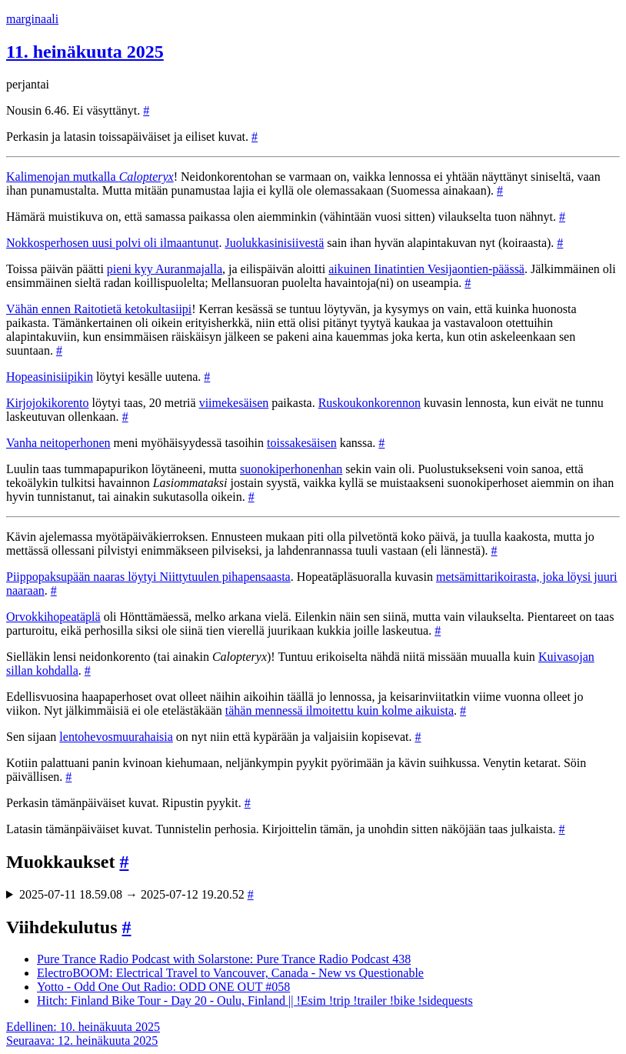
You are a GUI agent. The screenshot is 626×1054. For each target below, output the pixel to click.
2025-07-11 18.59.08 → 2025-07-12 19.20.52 (136, 894)
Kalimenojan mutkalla (90, 176)
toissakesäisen (302, 442)
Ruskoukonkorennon (369, 402)
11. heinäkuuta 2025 (85, 52)
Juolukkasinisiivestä (274, 242)
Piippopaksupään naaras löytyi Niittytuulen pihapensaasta (148, 576)
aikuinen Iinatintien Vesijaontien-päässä (426, 268)
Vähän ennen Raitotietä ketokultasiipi (98, 308)
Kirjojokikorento (47, 402)
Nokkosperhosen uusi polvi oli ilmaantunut (112, 242)
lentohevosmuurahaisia (116, 736)
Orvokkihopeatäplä (53, 616)
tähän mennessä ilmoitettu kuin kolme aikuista (339, 710)
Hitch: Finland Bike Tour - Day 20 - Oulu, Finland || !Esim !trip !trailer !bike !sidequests (255, 1000)
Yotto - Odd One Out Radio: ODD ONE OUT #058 (163, 986)
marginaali (32, 18)
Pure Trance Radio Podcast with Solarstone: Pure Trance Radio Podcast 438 (224, 959)
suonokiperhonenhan (291, 468)
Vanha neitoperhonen (58, 442)
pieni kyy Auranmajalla (164, 268)
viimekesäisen (234, 402)
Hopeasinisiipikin (49, 376)
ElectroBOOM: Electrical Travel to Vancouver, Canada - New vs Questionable (230, 972)
